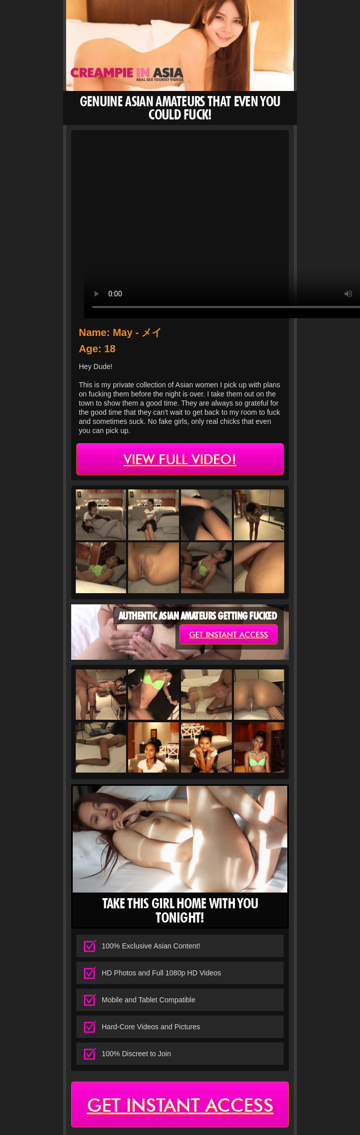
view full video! (180, 459)
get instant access (228, 634)
